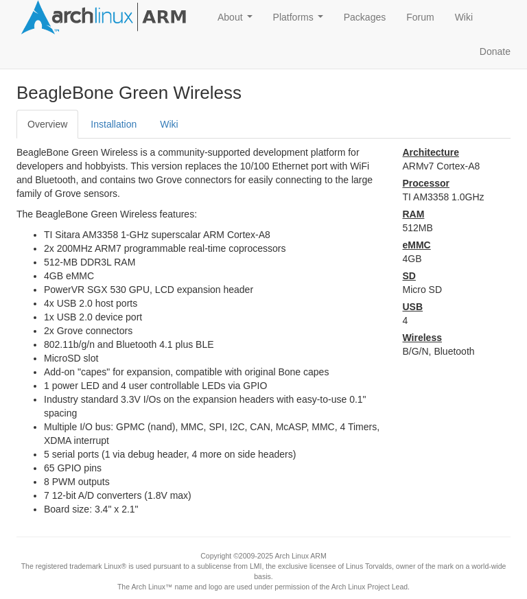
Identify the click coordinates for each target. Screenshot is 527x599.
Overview (47, 124)
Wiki (464, 17)
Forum (420, 17)
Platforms (301, 21)
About (237, 21)
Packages (365, 17)
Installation (114, 124)
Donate (495, 51)
